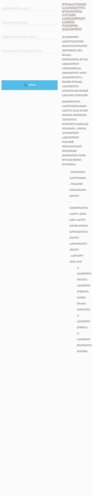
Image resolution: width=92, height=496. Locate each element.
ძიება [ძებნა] (30, 85)
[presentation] (30, 69)
